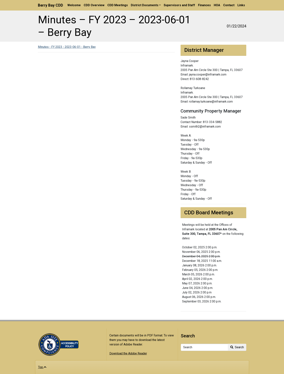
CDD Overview (94, 5)
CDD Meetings (117, 5)
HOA (217, 5)
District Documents (144, 5)
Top (42, 367)
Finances (204, 5)
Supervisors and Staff (179, 5)
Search (237, 347)
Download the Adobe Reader (128, 353)
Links (241, 5)
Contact (228, 5)
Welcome (74, 5)
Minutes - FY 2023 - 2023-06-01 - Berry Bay (67, 47)
